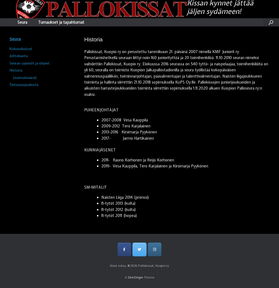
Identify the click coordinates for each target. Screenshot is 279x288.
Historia (16, 70)
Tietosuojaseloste (24, 84)
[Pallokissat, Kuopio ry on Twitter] (139, 249)
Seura (22, 22)
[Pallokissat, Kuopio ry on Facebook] (124, 249)
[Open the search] (271, 22)
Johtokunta (19, 56)
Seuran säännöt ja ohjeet (30, 63)
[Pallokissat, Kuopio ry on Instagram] (155, 249)
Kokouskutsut (21, 49)
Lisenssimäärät (25, 77)
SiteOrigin (135, 277)
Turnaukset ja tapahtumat (61, 22)
